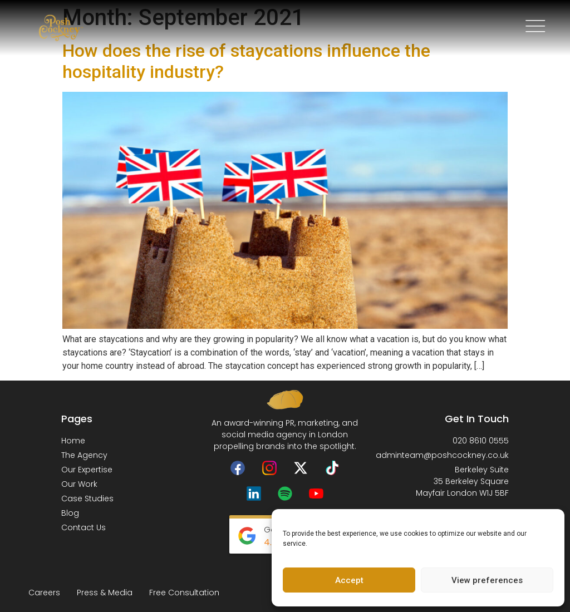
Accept (349, 580)
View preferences (487, 580)
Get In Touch (477, 419)
